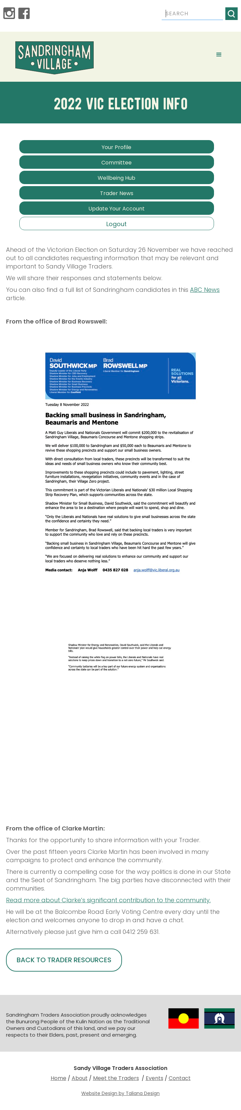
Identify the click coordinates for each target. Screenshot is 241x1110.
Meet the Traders (116, 1078)
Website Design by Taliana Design (120, 1093)
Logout (116, 224)
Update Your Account (116, 208)
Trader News (116, 193)
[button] (219, 55)
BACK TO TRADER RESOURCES (64, 960)
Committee (116, 162)
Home (58, 1078)
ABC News (205, 290)
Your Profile (116, 147)
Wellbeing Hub (116, 178)
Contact (180, 1078)
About (80, 1078)
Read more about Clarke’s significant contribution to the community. (108, 900)
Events (154, 1078)
